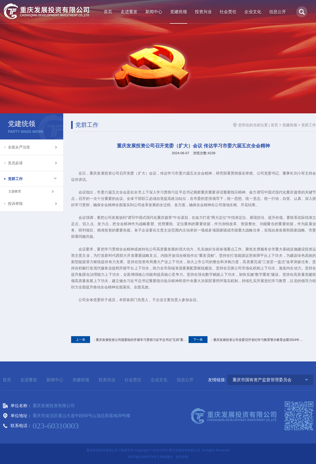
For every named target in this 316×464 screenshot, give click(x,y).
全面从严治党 (19, 147)
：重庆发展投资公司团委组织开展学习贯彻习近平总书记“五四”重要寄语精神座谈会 (140, 340)
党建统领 (289, 125)
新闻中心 (54, 380)
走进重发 (28, 380)
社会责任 (133, 380)
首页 (274, 125)
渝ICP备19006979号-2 (143, 457)
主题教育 (14, 191)
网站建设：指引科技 (174, 457)
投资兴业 (106, 380)
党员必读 (15, 163)
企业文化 (159, 380)
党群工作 (15, 179)
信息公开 (185, 380)
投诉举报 (15, 203)
